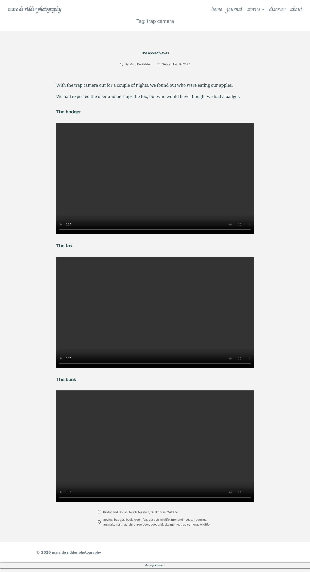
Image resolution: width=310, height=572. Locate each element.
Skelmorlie (160, 512)
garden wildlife (161, 519)
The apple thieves (155, 51)
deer (138, 519)
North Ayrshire (140, 512)
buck (130, 519)
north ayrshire (126, 524)
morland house (184, 519)
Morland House (117, 512)
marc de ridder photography (39, 9)
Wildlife (175, 512)
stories (253, 9)
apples (108, 519)
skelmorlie (173, 524)
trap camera (191, 524)
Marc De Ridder (139, 64)
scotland (158, 524)
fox (146, 519)
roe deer (144, 524)
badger (120, 519)
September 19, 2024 (177, 64)
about (296, 9)
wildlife (108, 529)
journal (234, 9)
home (216, 9)
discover (277, 9)
